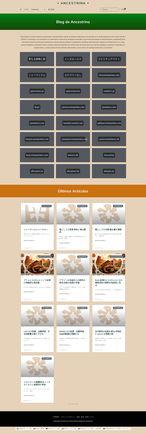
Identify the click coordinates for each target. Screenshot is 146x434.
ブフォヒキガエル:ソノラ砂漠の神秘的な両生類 (37, 281)
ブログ (26, 9)
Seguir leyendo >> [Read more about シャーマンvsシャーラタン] (29, 240)
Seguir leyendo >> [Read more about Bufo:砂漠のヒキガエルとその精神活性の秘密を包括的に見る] (100, 294)
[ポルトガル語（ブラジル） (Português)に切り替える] (118, 429)
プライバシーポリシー (67, 417)
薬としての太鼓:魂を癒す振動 (108, 229)
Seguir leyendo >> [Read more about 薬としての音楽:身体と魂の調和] (64, 243)
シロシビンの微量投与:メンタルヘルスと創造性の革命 (37, 383)
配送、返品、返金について (86, 417)
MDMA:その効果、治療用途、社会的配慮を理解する (72, 332)
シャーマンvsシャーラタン (36, 229)
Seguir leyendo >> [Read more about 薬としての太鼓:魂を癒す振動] (100, 240)
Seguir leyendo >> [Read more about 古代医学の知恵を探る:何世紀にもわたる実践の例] (100, 345)
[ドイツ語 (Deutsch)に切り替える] (52, 429)
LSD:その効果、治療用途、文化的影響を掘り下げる (37, 332)
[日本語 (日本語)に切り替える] (99, 429)
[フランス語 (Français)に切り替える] (86, 429)
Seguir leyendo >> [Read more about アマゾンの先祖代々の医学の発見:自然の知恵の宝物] (64, 294)
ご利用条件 (54, 417)
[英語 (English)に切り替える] (37, 429)
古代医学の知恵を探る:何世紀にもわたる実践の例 (108, 332)
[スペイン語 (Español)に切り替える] (22, 429)
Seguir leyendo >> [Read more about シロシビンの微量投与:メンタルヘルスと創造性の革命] (29, 396)
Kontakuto (35, 9)
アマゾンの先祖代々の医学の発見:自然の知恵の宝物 (72, 281)
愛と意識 (51, 9)
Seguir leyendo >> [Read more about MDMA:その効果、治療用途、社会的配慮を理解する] (64, 345)
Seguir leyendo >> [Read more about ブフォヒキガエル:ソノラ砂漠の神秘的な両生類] (29, 292)
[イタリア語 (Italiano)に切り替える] (68, 429)
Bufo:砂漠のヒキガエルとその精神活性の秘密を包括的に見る (108, 283)
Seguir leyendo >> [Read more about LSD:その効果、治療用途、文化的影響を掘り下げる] (29, 345)
